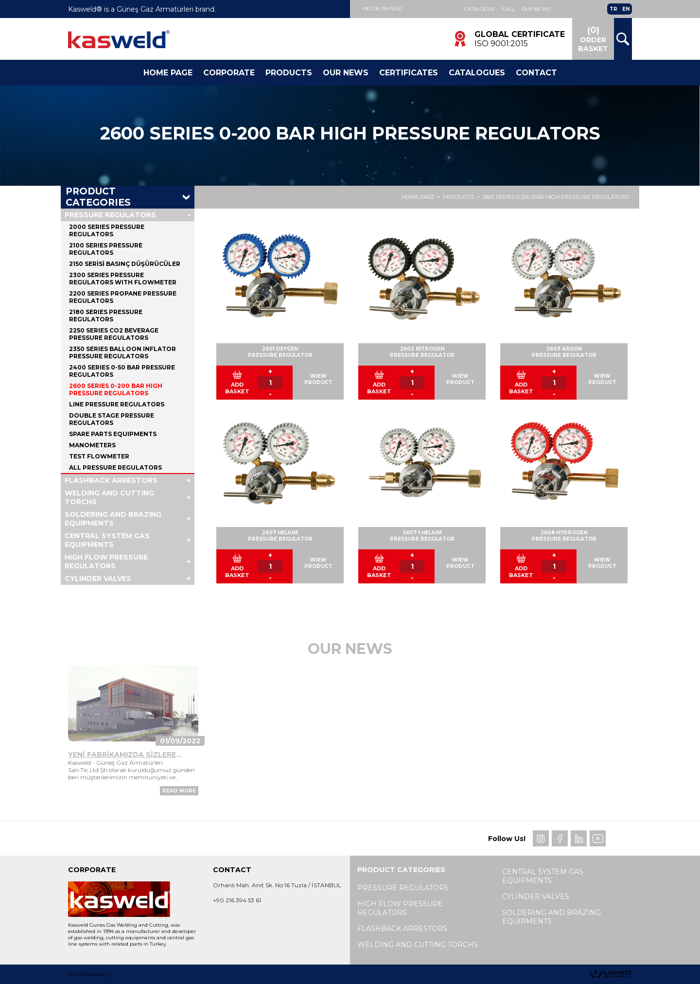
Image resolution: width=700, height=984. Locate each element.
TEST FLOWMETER (99, 456)
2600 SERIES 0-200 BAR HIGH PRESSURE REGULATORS (556, 197)
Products (288, 72)
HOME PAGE (418, 197)
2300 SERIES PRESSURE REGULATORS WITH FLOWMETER (122, 278)
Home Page (167, 72)
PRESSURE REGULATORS (110, 215)
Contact (536, 72)
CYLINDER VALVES (98, 578)
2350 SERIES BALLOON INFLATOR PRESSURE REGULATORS (122, 352)
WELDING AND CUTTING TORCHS (109, 497)
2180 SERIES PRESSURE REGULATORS (105, 315)
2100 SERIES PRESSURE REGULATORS (105, 249)
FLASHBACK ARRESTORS (111, 480)
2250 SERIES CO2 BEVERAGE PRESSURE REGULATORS (113, 334)
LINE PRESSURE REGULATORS (116, 404)
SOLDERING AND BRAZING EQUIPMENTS (113, 518)
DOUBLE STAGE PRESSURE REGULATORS (111, 419)
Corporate (229, 72)
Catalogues (477, 72)
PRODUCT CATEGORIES (98, 197)
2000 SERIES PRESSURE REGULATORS (106, 230)
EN (626, 9)
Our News (536, 9)
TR (613, 9)
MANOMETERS (92, 445)
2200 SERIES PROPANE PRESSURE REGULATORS (122, 297)
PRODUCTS (458, 197)
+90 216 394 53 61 (382, 8)
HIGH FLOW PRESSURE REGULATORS (106, 561)
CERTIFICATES (408, 72)
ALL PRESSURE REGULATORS (115, 467)
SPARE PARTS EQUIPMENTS (113, 434)
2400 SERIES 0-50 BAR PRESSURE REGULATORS (122, 371)
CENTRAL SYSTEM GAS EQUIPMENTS (107, 540)
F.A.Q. (508, 9)
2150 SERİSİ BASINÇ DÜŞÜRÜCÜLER (124, 263)
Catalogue (479, 9)
